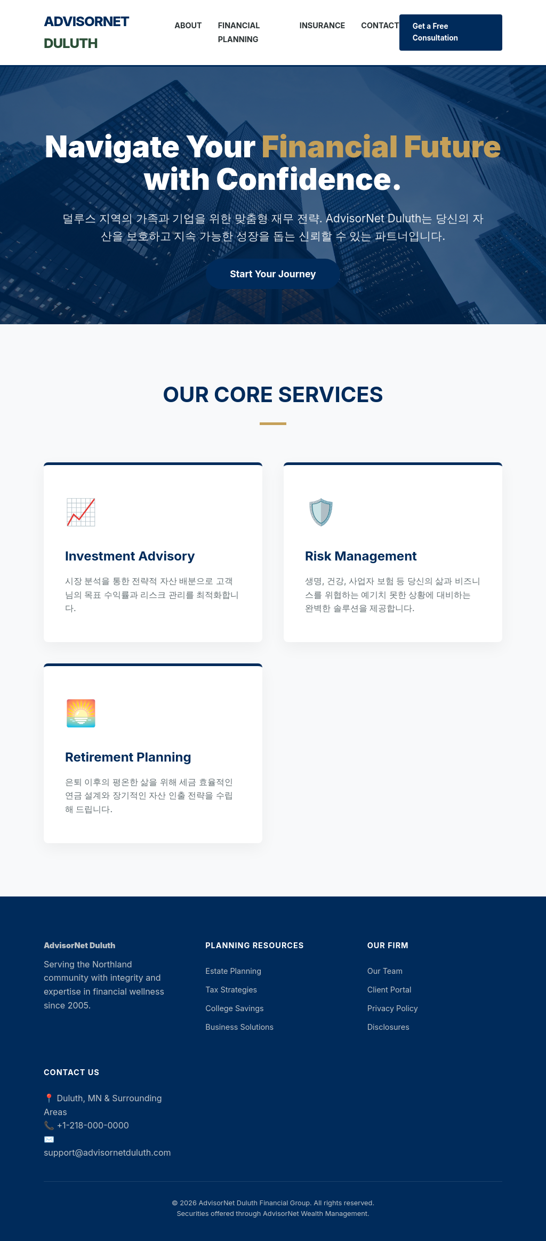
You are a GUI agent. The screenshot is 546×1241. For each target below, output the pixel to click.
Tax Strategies (231, 989)
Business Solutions (239, 1026)
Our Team (385, 970)
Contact (380, 25)
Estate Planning (233, 970)
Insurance (323, 25)
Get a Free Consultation (435, 32)
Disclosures (388, 1026)
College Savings (234, 1008)
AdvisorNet (86, 32)
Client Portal (389, 989)
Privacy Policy (392, 1008)
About (188, 25)
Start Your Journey (273, 273)
